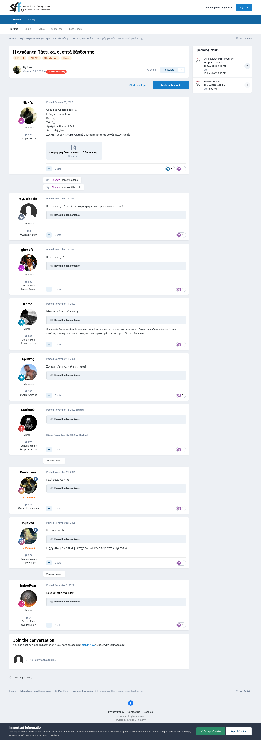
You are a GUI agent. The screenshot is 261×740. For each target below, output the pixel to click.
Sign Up (244, 7)
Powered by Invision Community (130, 720)
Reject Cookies (239, 731)
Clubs (28, 29)
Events (41, 29)
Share (151, 69)
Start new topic (138, 85)
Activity (31, 19)
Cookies (148, 711)
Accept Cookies (211, 731)
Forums (14, 29)
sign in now (88, 644)
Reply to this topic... (43, 659)
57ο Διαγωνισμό (73, 134)
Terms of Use (34, 731)
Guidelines (57, 29)
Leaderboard (76, 29)
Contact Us (133, 711)
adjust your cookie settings (176, 731)
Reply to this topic (171, 85)
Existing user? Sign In (219, 7)
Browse (17, 21)
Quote (58, 168)
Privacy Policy (116, 711)
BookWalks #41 (212, 81)
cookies (96, 731)
